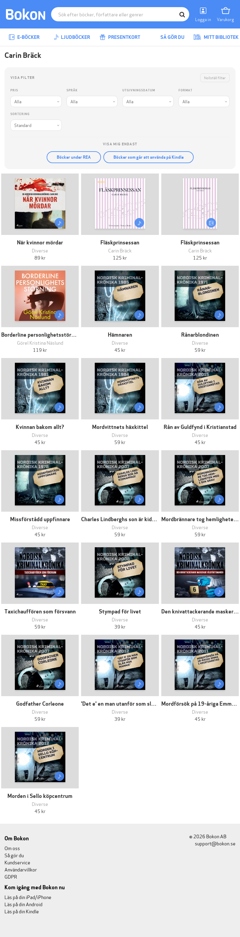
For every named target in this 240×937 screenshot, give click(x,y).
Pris (14, 90)
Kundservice (17, 862)
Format (185, 90)
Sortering (20, 114)
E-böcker (24, 37)
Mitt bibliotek (216, 37)
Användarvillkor (20, 869)
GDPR (10, 876)
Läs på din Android (23, 904)
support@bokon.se (212, 843)
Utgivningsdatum (138, 90)
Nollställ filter (215, 77)
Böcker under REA (74, 157)
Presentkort (120, 37)
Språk (72, 90)
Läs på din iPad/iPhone (27, 896)
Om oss (12, 847)
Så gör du (168, 37)
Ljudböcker (72, 37)
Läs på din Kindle (21, 911)
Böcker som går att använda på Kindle (148, 157)
